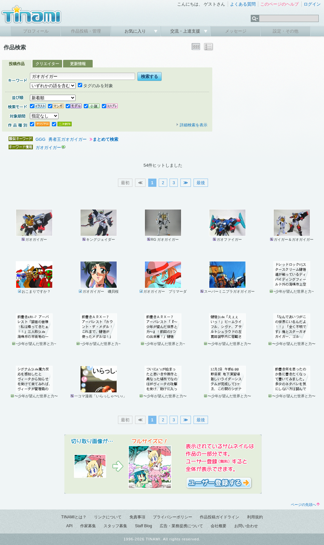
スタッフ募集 (115, 526)
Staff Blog (143, 526)
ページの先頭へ (305, 505)
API (69, 526)
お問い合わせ (246, 526)
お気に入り (136, 31)
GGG (40, 139)
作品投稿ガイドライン (219, 517)
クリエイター (47, 64)
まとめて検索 (105, 139)
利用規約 (255, 517)
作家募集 (88, 526)
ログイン (312, 4)
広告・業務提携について (181, 526)
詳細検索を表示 (191, 125)
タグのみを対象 (95, 85)
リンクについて (108, 517)
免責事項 (137, 517)
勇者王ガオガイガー (67, 139)
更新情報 (78, 64)
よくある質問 (243, 4)
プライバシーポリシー (172, 517)
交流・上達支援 (185, 31)
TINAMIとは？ (73, 517)
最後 (201, 182)
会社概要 (218, 526)
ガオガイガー (48, 147)
